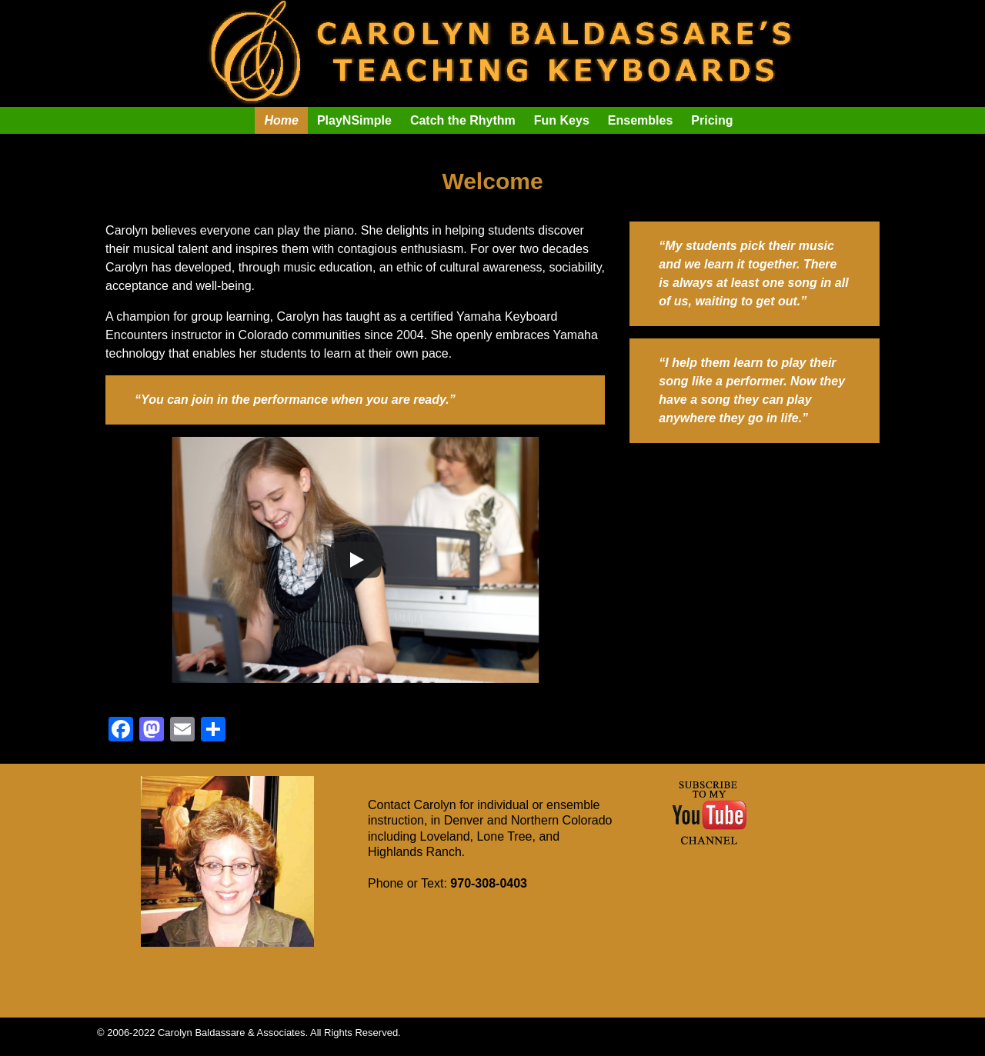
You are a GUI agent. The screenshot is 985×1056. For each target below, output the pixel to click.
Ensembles (640, 120)
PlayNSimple (354, 120)
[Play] (355, 559)
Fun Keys (561, 120)
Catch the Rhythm (463, 120)
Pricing (712, 120)
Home (281, 120)
